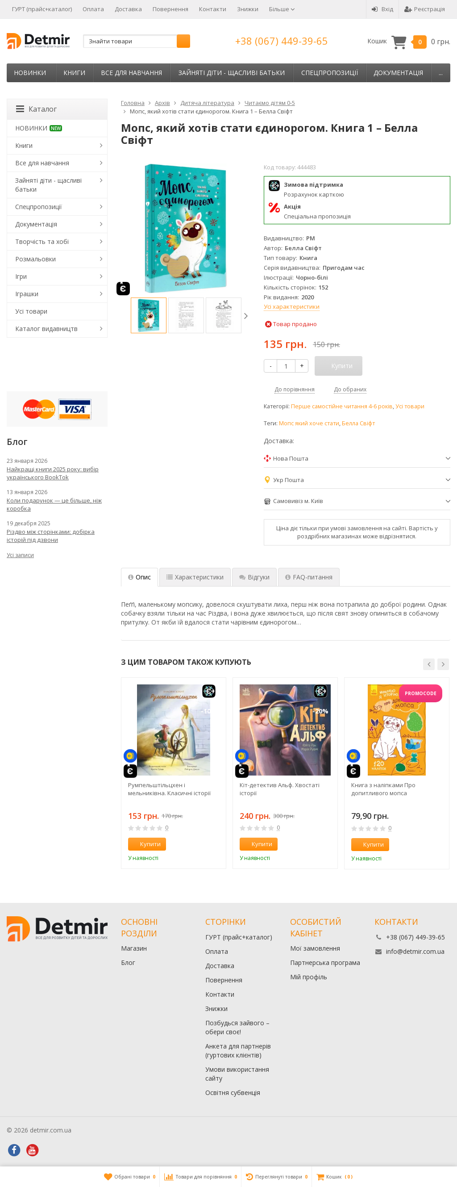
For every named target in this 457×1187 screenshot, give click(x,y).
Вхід (382, 9)
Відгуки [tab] (254, 577)
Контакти (212, 9)
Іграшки (26, 293)
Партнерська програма (325, 962)
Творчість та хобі (42, 241)
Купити (145, 844)
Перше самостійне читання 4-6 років (342, 406)
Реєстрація (424, 9)
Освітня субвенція (232, 1092)
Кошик (408, 41)
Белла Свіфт (358, 423)
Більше (282, 9)
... (441, 72)
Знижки (247, 9)
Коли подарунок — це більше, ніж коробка (54, 504)
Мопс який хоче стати (309, 423)
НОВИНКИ (30, 72)
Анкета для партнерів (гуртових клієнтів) (238, 1050)
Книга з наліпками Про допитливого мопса (383, 789)
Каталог (36, 109)
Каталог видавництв (46, 328)
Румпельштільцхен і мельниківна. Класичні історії (169, 789)
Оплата (93, 9)
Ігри (21, 276)
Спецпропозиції (329, 72)
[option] (148, 315)
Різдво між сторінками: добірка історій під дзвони (51, 536)
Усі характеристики (292, 306)
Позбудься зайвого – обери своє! (237, 1027)
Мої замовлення (315, 948)
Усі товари (409, 406)
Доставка (128, 9)
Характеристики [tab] (195, 577)
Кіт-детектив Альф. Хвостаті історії (280, 789)
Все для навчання (131, 72)
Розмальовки (35, 259)
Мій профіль (308, 977)
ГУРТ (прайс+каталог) (42, 9)
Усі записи (20, 555)
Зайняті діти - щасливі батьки (232, 72)
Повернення (170, 9)
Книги (74, 72)
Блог (128, 962)
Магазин (134, 948)
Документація (398, 72)
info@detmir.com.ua (415, 951)
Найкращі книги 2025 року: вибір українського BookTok (53, 473)
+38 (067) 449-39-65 (281, 40)
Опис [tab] (139, 577)
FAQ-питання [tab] (308, 577)
